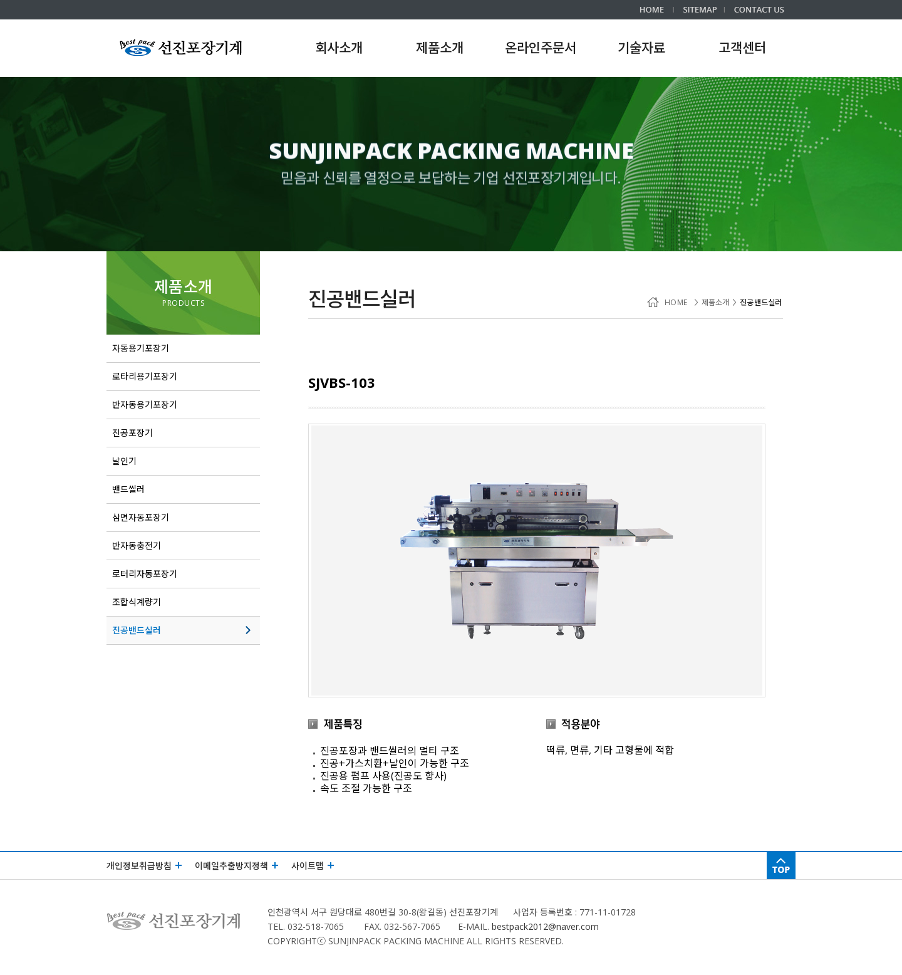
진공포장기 (179, 433)
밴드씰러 (179, 489)
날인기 (179, 461)
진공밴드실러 (183, 630)
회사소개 (339, 47)
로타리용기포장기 (179, 376)
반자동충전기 (179, 545)
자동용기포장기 (179, 348)
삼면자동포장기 (179, 517)
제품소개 (183, 286)
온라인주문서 (540, 47)
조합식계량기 (179, 602)
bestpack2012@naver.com (545, 926)
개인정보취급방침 (144, 866)
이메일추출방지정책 (237, 866)
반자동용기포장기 (179, 404)
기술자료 (641, 47)
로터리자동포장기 (179, 574)
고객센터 (742, 47)
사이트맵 (312, 866)
